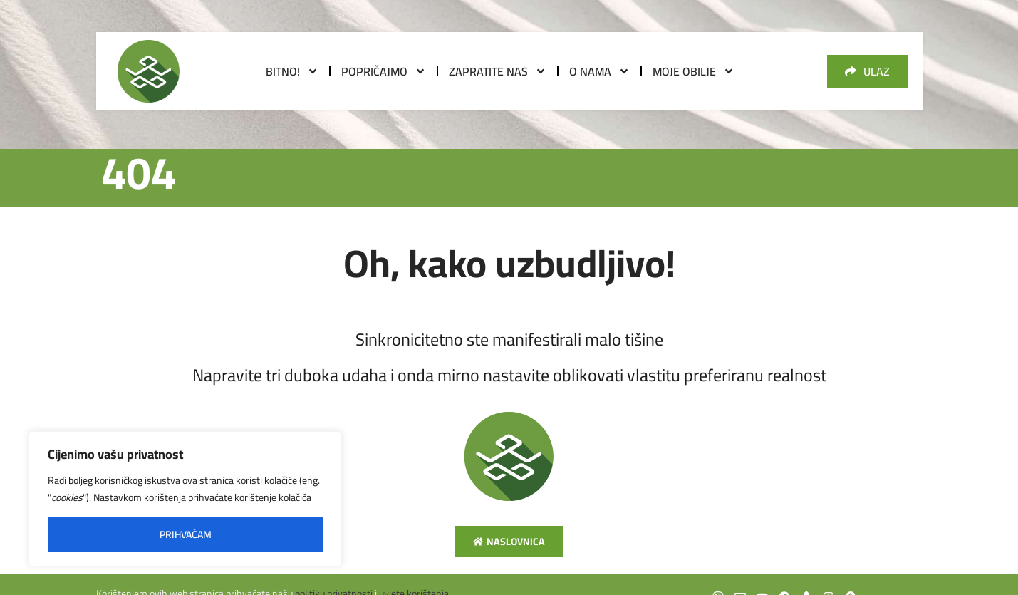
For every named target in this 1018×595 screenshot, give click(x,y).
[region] (185, 498)
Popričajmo (383, 71)
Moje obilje (693, 71)
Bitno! (292, 71)
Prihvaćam (186, 534)
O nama (599, 71)
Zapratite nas (497, 71)
